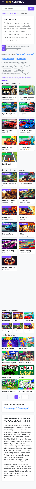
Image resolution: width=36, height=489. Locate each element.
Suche (31, 19)
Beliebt (18, 61)
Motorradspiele (21, 69)
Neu (13, 61)
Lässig (27, 77)
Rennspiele (14, 24)
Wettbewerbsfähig (13, 73)
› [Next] (23, 408)
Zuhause (5, 24)
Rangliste (25, 85)
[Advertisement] (18, 9)
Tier (3, 73)
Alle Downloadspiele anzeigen (11, 89)
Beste (8, 61)
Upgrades (24, 73)
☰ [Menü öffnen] (3, 2)
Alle (3, 57)
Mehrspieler (19, 77)
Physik (16, 81)
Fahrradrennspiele (8, 69)
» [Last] (26, 408)
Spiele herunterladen (13, 57)
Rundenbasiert (7, 85)
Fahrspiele (29, 65)
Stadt (22, 81)
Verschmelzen (6, 81)
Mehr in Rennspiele (8, 65)
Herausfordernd (7, 77)
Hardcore (17, 85)
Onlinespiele (25, 57)
